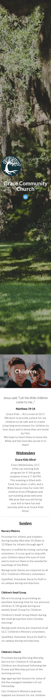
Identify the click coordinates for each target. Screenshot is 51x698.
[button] (25, 197)
